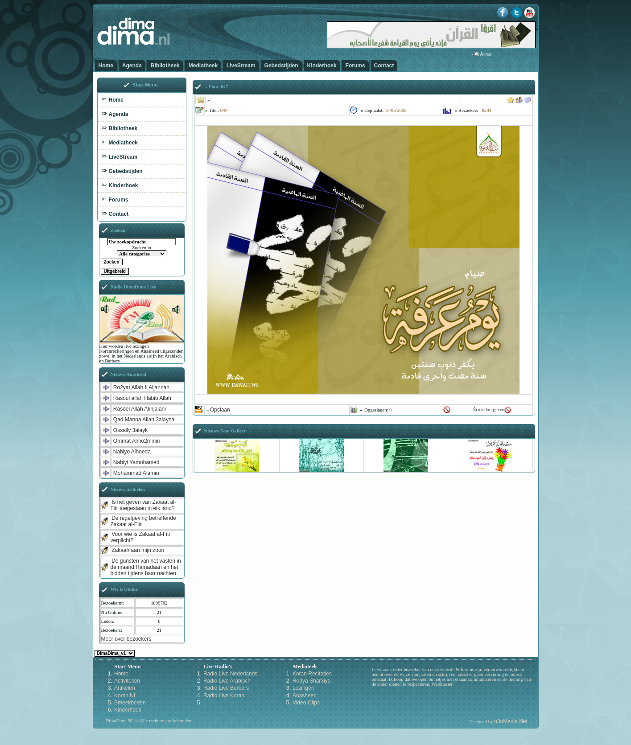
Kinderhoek (322, 65)
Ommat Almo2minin (136, 441)
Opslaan (220, 410)
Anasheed (305, 695)
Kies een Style (115, 653)
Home (106, 65)
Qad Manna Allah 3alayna (143, 419)
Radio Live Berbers (226, 688)
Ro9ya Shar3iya (311, 681)
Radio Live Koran (223, 695)
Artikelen (124, 688)
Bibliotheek (165, 65)
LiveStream (241, 65)
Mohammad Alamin (136, 473)
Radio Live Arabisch (227, 681)
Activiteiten (127, 681)
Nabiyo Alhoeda (132, 452)
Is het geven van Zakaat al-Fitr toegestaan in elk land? (143, 505)
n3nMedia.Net (511, 721)
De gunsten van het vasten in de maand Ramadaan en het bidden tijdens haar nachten (146, 567)
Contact (384, 65)
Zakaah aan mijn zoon (137, 550)
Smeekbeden (130, 703)
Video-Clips (306, 703)
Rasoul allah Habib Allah (142, 398)
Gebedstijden (281, 65)
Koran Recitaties (312, 674)
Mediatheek (203, 65)
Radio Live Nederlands (230, 674)
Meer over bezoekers (126, 639)
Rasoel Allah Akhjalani (139, 409)
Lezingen (303, 688)
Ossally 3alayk (130, 430)
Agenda (132, 65)
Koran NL (125, 695)
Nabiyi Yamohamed (136, 462)
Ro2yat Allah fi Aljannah (141, 387)
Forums (355, 65)
